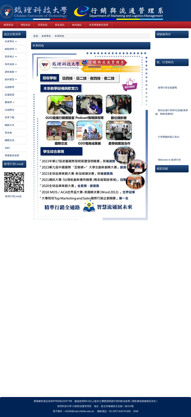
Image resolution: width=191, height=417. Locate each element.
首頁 (35, 36)
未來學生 (46, 36)
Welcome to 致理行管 (169, 160)
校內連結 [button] (77, 25)
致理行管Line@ (13, 196)
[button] (14, 41)
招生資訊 (59, 25)
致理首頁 (8, 25)
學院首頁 (25, 25)
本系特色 (59, 36)
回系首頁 (42, 25)
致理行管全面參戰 (167, 87)
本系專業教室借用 (98, 25)
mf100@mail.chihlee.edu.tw (79, 411)
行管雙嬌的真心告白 (168, 137)
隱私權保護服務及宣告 (144, 401)
